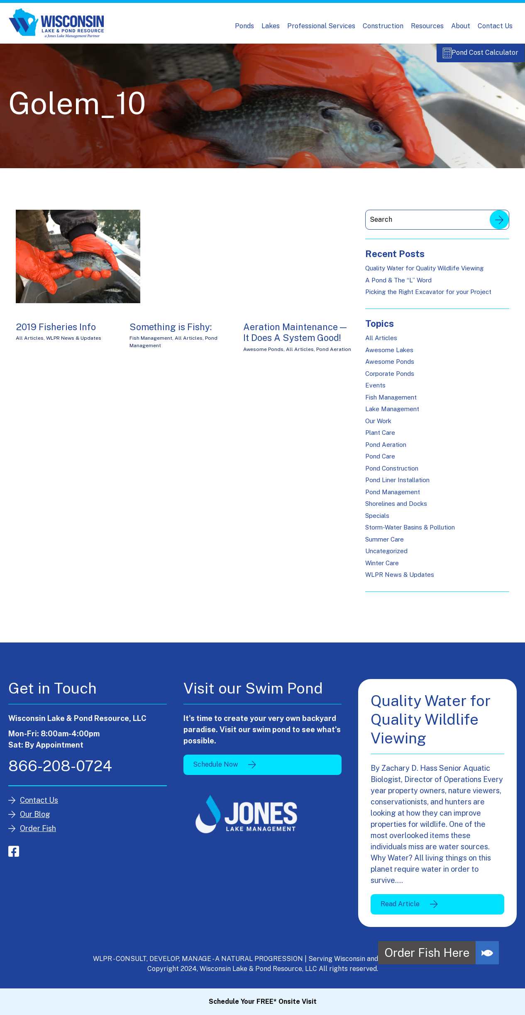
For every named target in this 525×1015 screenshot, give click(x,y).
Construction (383, 26)
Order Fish (38, 833)
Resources (427, 26)
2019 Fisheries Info (56, 331)
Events (375, 389)
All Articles (30, 343)
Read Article (400, 908)
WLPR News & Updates (73, 343)
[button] (487, 952)
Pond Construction (391, 472)
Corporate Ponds (389, 378)
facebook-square (13, 856)
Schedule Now (215, 769)
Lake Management (392, 413)
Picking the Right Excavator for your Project (428, 296)
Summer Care (384, 543)
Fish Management (150, 343)
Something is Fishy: (170, 331)
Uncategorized (386, 555)
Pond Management (392, 496)
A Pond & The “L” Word (398, 284)
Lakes (270, 26)
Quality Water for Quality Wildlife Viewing (424, 272)
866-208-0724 (60, 770)
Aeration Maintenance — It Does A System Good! (295, 337)
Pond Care (380, 460)
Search (499, 224)
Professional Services (321, 26)
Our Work (378, 425)
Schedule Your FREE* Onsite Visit (263, 1001)
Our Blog (35, 818)
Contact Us (495, 26)
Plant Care (380, 437)
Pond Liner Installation (397, 484)
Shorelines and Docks (396, 508)
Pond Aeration (333, 354)
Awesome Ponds (263, 354)
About (460, 26)
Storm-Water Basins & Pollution (410, 531)
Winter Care (382, 567)
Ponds (244, 26)
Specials (377, 520)
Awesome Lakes (389, 354)
